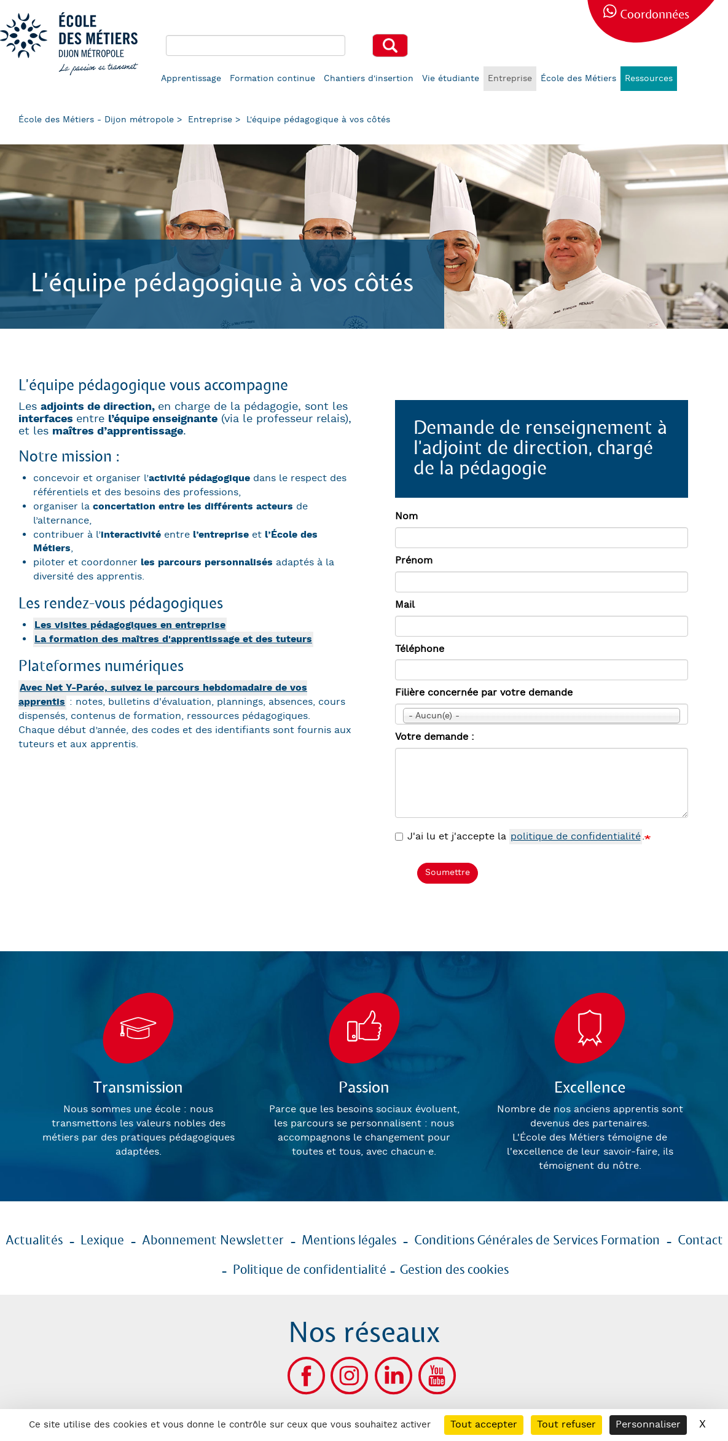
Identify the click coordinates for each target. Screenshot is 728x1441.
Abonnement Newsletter (213, 1240)
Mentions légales (349, 1240)
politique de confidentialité (576, 836)
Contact (700, 1240)
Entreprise (510, 78)
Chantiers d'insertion (368, 78)
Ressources (649, 78)
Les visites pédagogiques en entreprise (129, 625)
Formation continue (272, 78)
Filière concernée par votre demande (484, 692)
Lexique (102, 1240)
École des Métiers (578, 78)
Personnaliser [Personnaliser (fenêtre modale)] (648, 1424)
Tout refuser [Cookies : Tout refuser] (566, 1424)
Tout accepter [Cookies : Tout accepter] (483, 1424)
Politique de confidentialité (309, 1270)
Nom (406, 516)
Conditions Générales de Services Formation (537, 1240)
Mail (405, 605)
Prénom (413, 560)
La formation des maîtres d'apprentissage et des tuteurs (173, 639)
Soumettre (447, 872)
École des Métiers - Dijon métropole (96, 119)
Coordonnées (654, 15)
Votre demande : (434, 737)
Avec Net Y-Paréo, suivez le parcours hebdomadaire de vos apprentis (162, 695)
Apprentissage (191, 78)
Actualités (34, 1240)
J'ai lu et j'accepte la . (519, 837)
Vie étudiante (450, 78)
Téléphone (419, 649)
